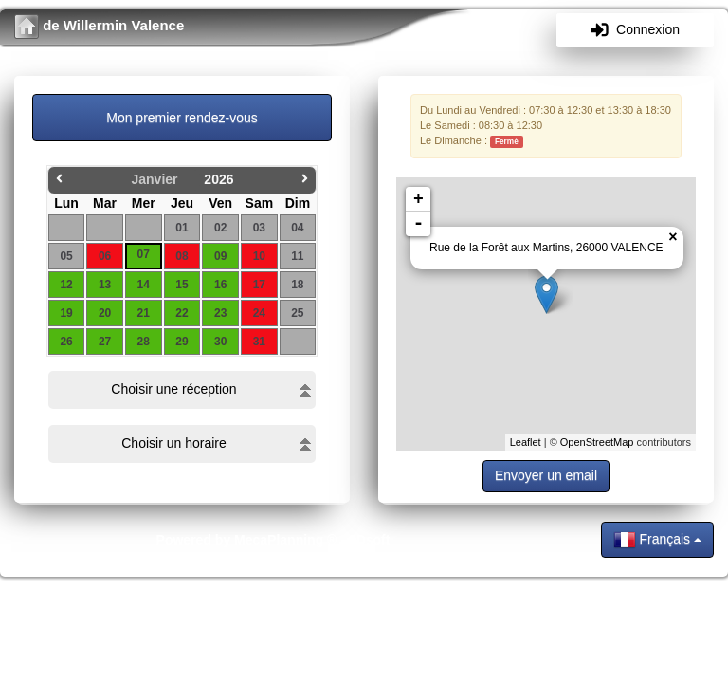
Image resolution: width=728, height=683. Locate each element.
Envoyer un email (546, 475)
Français (657, 539)
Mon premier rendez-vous (182, 117)
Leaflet (525, 442)
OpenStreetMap (597, 442)
